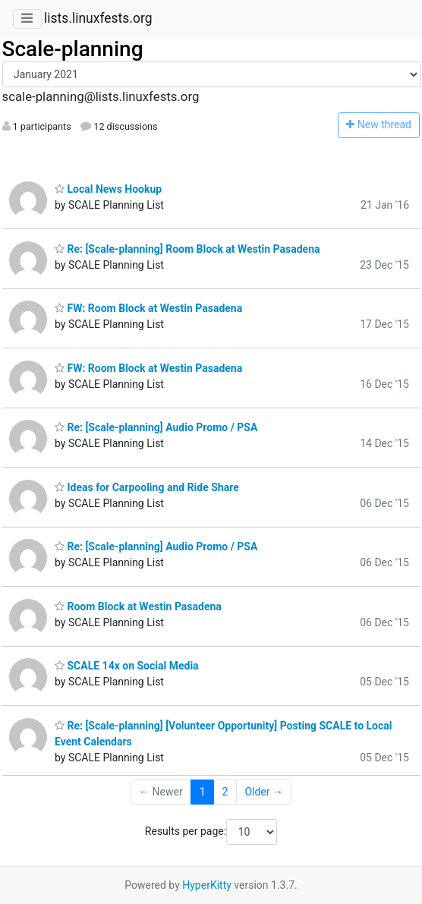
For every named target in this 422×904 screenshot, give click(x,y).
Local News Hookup (108, 189)
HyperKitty (206, 885)
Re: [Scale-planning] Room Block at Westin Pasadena (187, 249)
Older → (263, 792)
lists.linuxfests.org (98, 18)
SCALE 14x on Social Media (127, 666)
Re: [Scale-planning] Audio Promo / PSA (156, 427)
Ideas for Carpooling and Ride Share (147, 487)
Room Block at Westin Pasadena (138, 606)
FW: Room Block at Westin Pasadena (148, 308)
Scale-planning (72, 48)
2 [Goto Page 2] (225, 792)
